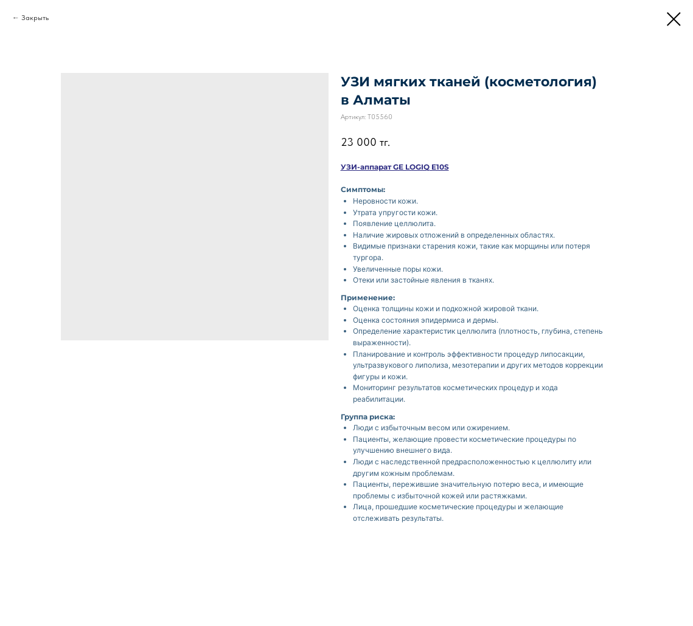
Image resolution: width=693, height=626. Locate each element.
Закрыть (35, 17)
